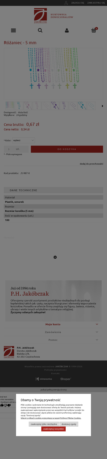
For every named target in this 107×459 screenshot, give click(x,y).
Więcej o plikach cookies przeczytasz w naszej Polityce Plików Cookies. (51, 418)
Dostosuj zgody (69, 424)
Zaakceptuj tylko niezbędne (44, 424)
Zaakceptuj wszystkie (53, 429)
